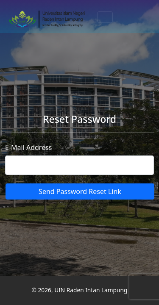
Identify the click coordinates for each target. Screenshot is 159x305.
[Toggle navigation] (105, 17)
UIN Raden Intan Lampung (90, 290)
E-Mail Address (28, 147)
